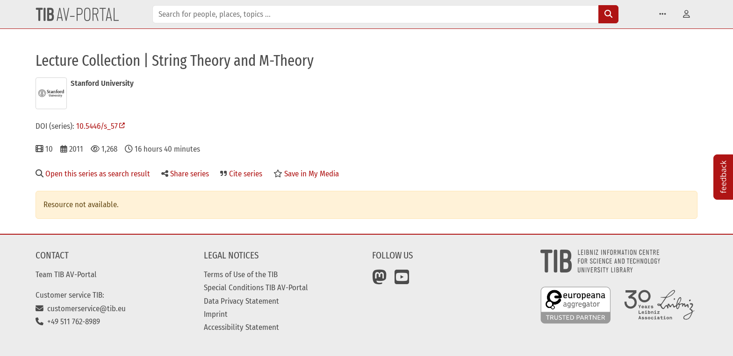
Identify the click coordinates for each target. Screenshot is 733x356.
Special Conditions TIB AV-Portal (256, 287)
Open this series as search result (93, 173)
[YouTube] (402, 280)
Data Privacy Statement (241, 301)
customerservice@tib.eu (81, 308)
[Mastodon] (379, 280)
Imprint (216, 314)
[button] (663, 14)
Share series (185, 173)
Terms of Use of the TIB (241, 274)
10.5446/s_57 (97, 126)
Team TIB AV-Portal (66, 274)
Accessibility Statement (241, 327)
